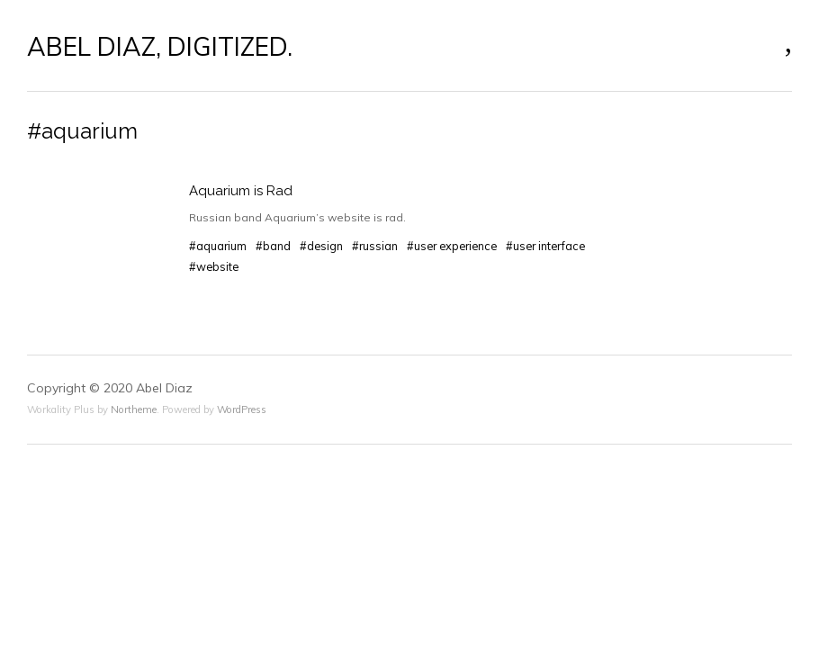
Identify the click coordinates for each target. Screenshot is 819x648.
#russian (375, 245)
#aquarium (218, 245)
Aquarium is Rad (240, 191)
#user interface (545, 245)
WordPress (241, 409)
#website (213, 266)
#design (321, 245)
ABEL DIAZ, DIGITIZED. (159, 47)
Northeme (134, 409)
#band (273, 245)
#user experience (452, 245)
